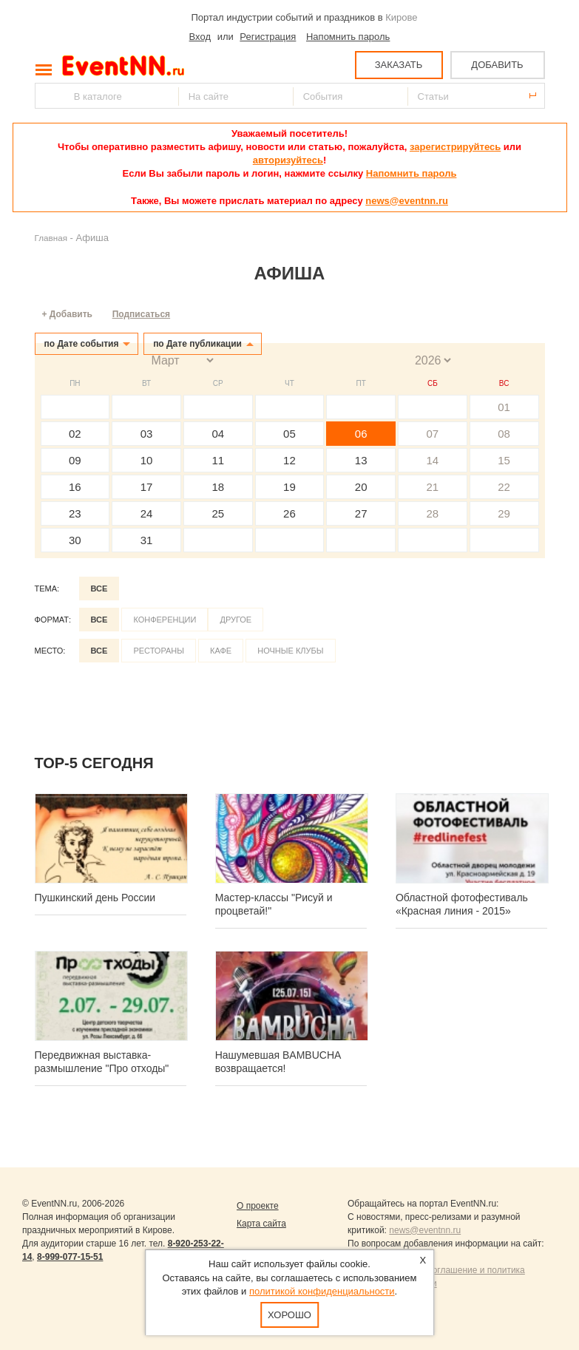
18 (217, 487)
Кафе (220, 650)
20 (361, 487)
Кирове (401, 17)
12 (289, 460)
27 (361, 513)
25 (217, 513)
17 (146, 487)
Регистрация (268, 36)
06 (361, 433)
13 (361, 460)
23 (75, 513)
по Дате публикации (197, 344)
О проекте (258, 1206)
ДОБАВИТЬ (497, 64)
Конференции (164, 619)
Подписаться (141, 314)
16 (75, 487)
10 (146, 460)
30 (75, 540)
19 (289, 487)
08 (504, 433)
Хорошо (289, 1314)
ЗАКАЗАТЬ (399, 64)
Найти (47, 95)
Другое (235, 619)
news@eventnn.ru (406, 200)
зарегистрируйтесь (455, 146)
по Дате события (81, 344)
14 (433, 460)
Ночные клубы (290, 650)
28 (433, 513)
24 (146, 513)
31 (146, 540)
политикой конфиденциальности (322, 1291)
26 (289, 513)
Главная (51, 237)
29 (504, 513)
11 (217, 460)
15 (504, 460)
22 (504, 487)
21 (433, 487)
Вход (200, 36)
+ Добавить (67, 314)
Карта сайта (261, 1223)
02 (75, 433)
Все (99, 588)
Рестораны (158, 650)
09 (75, 460)
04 (217, 433)
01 (504, 407)
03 (146, 433)
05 (289, 433)
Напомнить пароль (348, 36)
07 (433, 433)
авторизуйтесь (288, 160)
